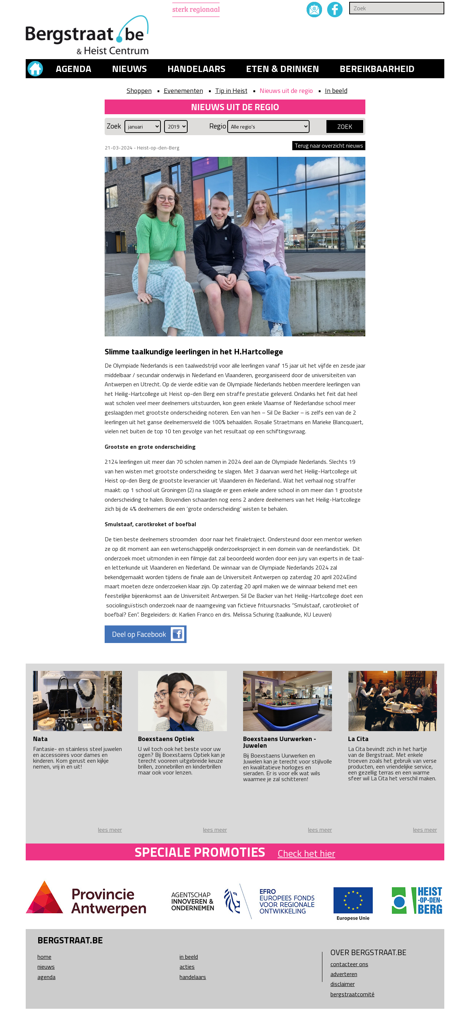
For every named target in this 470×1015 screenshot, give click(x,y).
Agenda (73, 68)
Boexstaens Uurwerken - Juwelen (279, 742)
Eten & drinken (282, 68)
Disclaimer (342, 983)
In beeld (336, 90)
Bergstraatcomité (352, 994)
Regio (217, 125)
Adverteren (343, 973)
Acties (187, 966)
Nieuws (129, 68)
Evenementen (183, 90)
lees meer (110, 829)
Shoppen (139, 90)
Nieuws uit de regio (286, 90)
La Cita (358, 739)
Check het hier (306, 853)
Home (44, 956)
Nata (40, 739)
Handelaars (196, 68)
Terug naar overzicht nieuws (328, 145)
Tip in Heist (231, 90)
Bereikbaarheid (377, 68)
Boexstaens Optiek (166, 739)
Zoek (114, 125)
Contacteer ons (349, 964)
